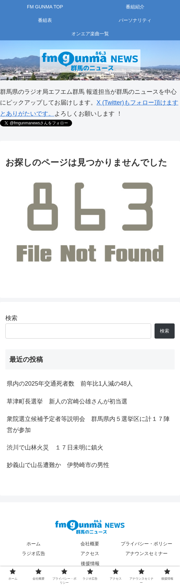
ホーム (33, 543)
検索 (11, 318)
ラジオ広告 (33, 553)
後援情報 (90, 563)
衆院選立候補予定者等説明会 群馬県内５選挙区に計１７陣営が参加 (88, 424)
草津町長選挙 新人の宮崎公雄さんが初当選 (67, 401)
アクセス (89, 553)
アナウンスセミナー (146, 553)
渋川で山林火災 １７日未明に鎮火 (55, 447)
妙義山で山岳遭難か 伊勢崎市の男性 (58, 465)
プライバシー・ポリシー (146, 543)
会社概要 (89, 543)
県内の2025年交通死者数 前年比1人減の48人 (70, 383)
